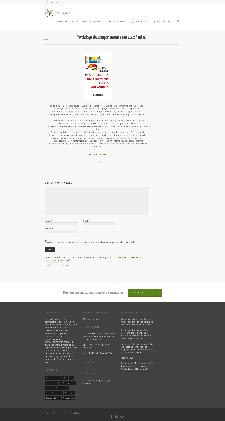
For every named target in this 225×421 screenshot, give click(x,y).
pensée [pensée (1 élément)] (65, 388)
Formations (100, 21)
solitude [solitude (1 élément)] (57, 398)
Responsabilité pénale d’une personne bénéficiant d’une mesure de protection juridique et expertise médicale (136, 334)
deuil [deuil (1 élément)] (62, 383)
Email (86, 221)
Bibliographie (154, 21)
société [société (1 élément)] (49, 398)
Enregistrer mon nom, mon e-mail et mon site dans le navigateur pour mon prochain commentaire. (90, 242)
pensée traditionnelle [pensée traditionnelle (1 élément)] (54, 393)
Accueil (59, 21)
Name (48, 221)
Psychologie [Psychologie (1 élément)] (69, 393)
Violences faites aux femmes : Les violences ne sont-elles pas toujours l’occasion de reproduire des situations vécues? (137, 348)
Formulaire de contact (145, 293)
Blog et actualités (138, 21)
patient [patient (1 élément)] (57, 388)
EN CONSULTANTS (118, 21)
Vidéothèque (127, 357)
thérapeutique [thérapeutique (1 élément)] (68, 398)
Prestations (86, 21)
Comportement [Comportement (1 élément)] (51, 383)
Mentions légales (91, 319)
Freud (53, 132)
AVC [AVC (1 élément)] (71, 378)
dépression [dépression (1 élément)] (70, 383)
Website (49, 228)
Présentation (72, 21)
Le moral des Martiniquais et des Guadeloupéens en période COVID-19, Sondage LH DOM (137, 366)
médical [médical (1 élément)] (49, 388)
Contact (166, 21)
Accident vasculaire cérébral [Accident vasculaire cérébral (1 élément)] (56, 378)
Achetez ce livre (97, 154)
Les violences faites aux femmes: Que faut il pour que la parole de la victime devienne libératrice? (137, 322)
